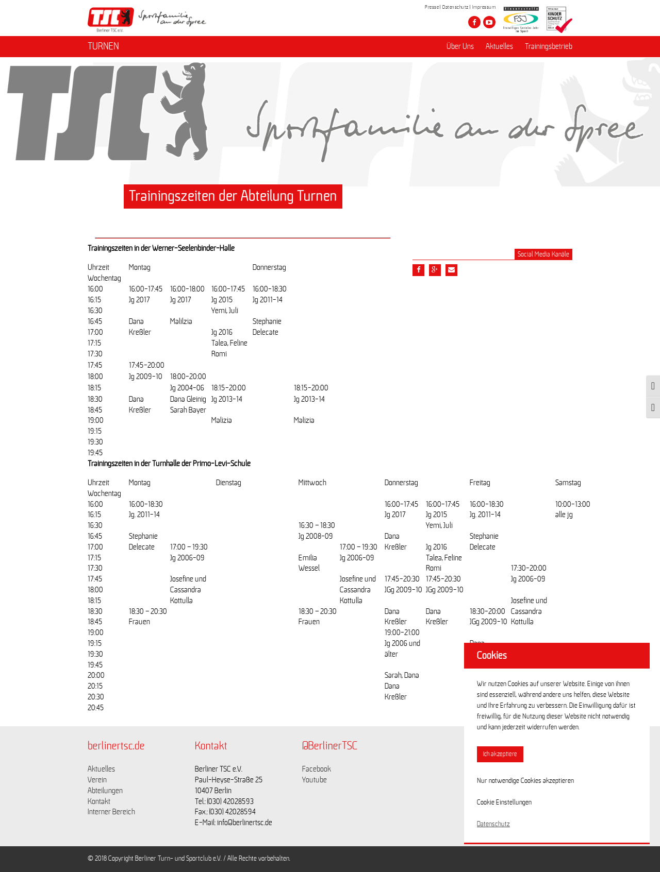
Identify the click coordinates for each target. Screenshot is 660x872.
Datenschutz (455, 7)
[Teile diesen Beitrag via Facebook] (418, 270)
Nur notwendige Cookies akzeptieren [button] (525, 780)
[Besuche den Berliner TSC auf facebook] (474, 22)
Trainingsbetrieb (548, 47)
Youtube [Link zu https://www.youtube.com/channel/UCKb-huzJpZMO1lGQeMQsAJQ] (314, 780)
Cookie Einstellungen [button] (504, 802)
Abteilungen (105, 790)
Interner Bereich (111, 812)
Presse (432, 7)
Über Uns (460, 47)
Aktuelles (499, 47)
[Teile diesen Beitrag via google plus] (435, 270)
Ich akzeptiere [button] (500, 754)
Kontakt (99, 801)
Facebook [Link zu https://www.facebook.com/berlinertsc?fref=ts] (316, 769)
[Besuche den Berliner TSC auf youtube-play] (489, 22)
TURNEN (103, 47)
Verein (97, 780)
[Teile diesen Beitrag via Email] (451, 270)
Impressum (484, 7)
